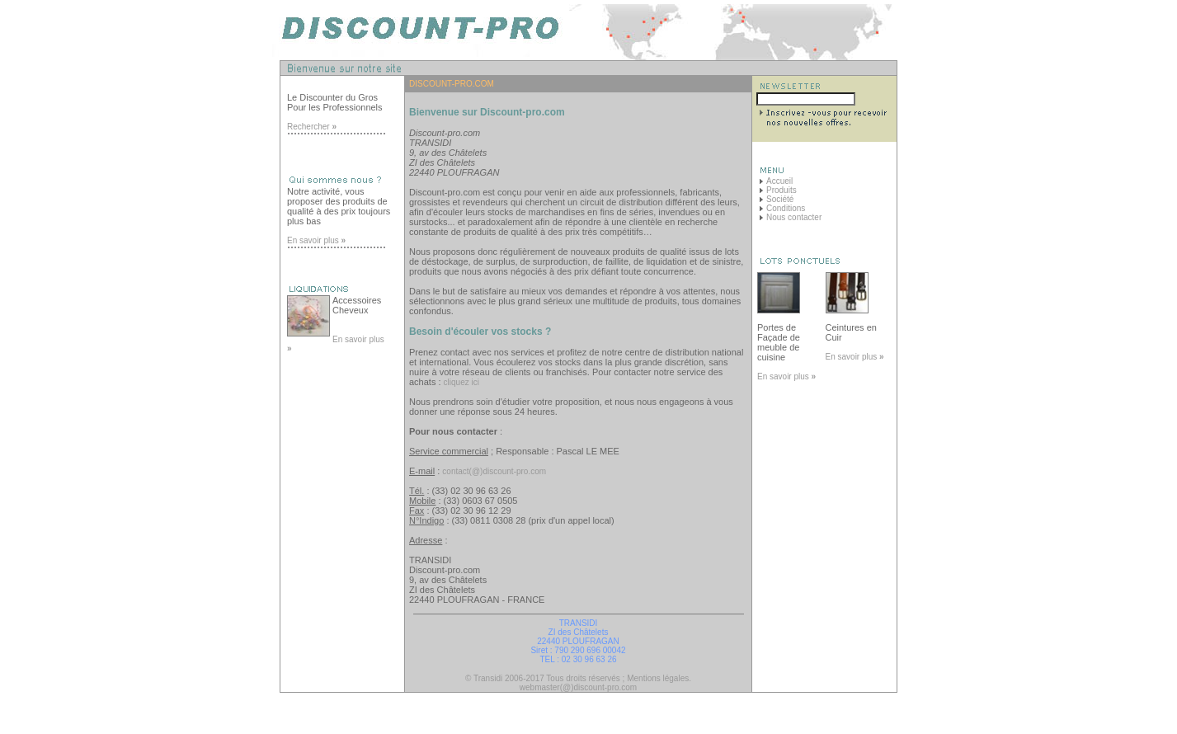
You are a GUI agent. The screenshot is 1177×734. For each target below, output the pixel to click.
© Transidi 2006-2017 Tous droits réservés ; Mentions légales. (578, 678)
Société (779, 199)
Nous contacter (794, 217)
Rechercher (312, 126)
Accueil (779, 181)
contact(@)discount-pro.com (494, 471)
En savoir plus (316, 240)
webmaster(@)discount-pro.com (578, 687)
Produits (781, 190)
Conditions (785, 208)
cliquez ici (461, 382)
